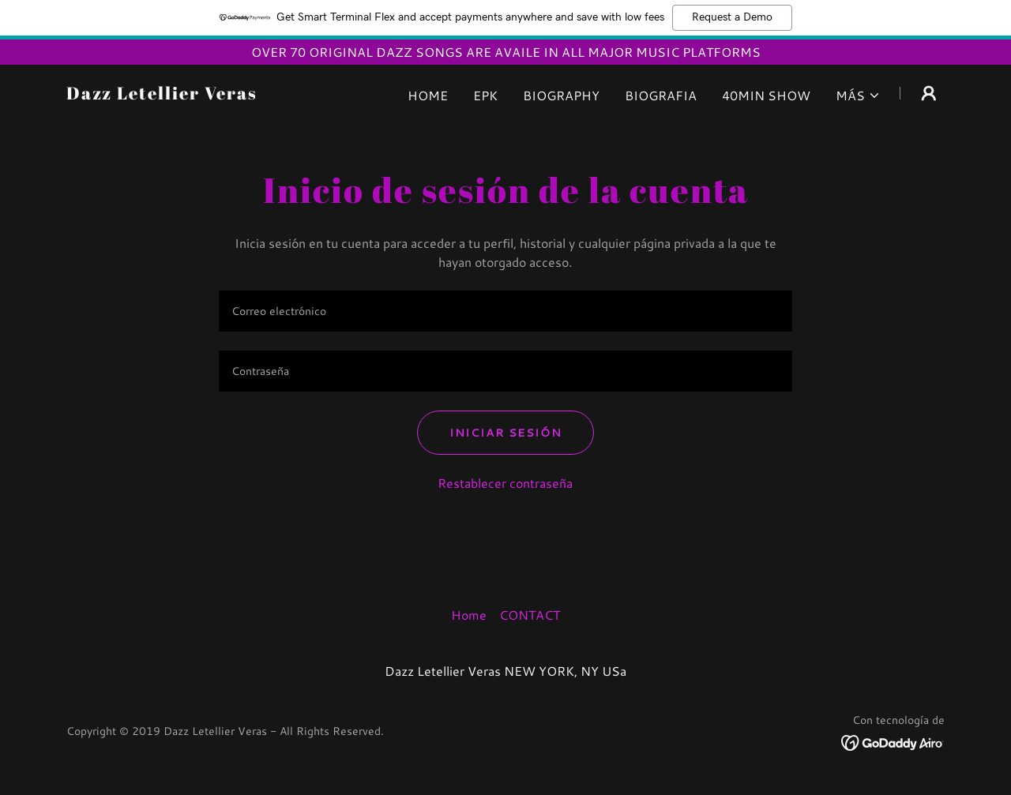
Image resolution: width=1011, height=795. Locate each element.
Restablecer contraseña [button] (505, 483)
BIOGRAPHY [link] (561, 95)
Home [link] (428, 95)
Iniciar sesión (505, 433)
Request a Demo (732, 17)
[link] (161, 94)
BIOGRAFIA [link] (661, 95)
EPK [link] (485, 95)
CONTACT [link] (529, 615)
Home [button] (469, 615)
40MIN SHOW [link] (766, 95)
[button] (858, 95)
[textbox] (505, 311)
